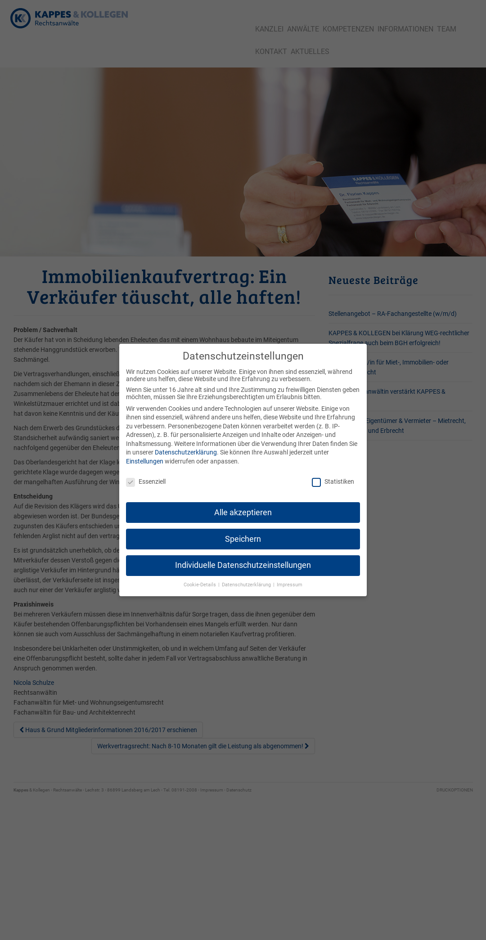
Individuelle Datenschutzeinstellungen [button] (243, 560)
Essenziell (146, 476)
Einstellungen (144, 456)
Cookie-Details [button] (200, 580)
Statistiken (333, 476)
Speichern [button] (243, 533)
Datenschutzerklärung (186, 447)
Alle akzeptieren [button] (243, 507)
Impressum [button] (289, 580)
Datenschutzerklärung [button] (247, 580)
